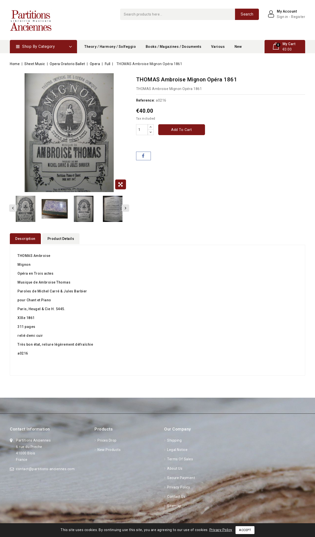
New (238, 47)
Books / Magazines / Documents (174, 47)
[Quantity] (142, 129)
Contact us (176, 496)
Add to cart (181, 129)
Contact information (30, 428)
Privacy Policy (178, 486)
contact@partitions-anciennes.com (45, 468)
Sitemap (173, 505)
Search (247, 14)
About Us (174, 468)
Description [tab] (25, 239)
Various (218, 47)
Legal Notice (177, 449)
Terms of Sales (179, 458)
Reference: (145, 100)
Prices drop (107, 440)
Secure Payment (180, 477)
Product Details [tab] (60, 239)
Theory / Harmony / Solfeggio (110, 47)
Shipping (174, 440)
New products (109, 449)
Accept (245, 530)
